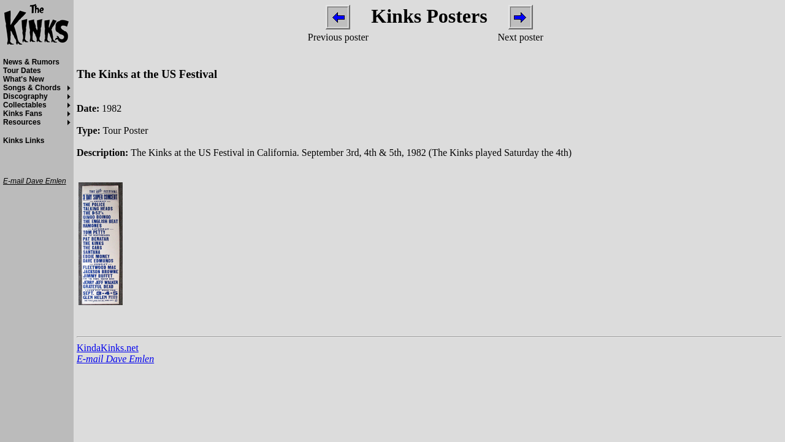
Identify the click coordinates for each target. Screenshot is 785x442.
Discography (25, 96)
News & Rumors (31, 62)
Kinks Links (23, 140)
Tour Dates (22, 70)
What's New (23, 79)
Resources (21, 122)
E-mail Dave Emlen (115, 359)
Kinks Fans (22, 113)
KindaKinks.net (108, 348)
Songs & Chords (32, 87)
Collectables (25, 105)
